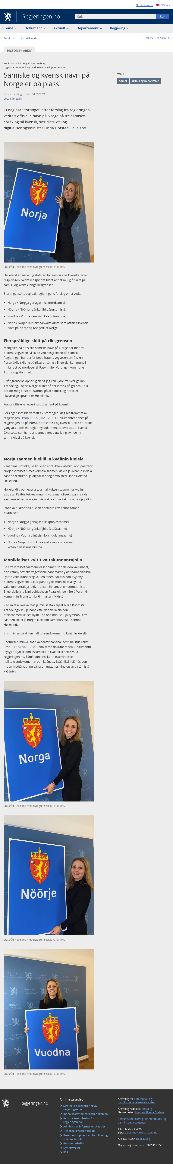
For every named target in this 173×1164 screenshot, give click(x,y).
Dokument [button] (34, 28)
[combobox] (115, 16)
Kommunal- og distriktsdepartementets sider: (136, 1100)
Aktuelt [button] (59, 28)
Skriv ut (164, 38)
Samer (123, 81)
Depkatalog (143, 1138)
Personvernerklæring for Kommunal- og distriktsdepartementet (142, 1120)
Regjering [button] (118, 28)
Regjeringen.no (38, 16)
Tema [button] (9, 28)
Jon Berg (147, 1109)
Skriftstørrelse (144, 5)
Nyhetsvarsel (71, 1148)
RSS (65, 1152)
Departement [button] (88, 28)
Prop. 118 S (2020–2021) (39, 418)
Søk (162, 16)
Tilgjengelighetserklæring (79, 1131)
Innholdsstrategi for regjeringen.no (85, 1114)
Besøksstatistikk (73, 1143)
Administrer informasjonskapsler (84, 1126)
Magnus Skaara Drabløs (149, 1112)
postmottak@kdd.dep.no (142, 1132)
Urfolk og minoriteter (145, 81)
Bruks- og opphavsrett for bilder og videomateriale (85, 1137)
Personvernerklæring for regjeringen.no (79, 1120)
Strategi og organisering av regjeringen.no (80, 1107)
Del (152, 38)
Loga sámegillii (13, 98)
